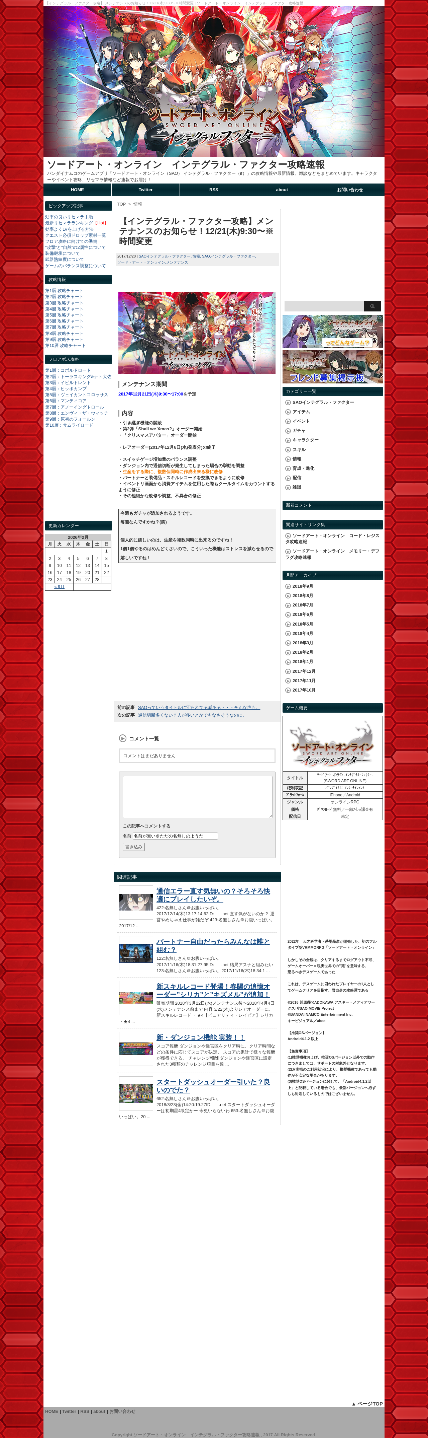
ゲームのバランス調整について (75, 265)
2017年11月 (304, 680)
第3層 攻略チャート (64, 302)
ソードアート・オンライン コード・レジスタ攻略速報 (332, 538)
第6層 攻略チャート (64, 320)
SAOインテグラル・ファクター (165, 256)
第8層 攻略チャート (64, 333)
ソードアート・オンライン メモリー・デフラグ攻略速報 (332, 554)
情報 (196, 256)
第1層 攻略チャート (64, 290)
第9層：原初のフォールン (70, 419)
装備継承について (62, 253)
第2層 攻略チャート (64, 296)
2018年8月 (303, 595)
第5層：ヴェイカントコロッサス (76, 394)
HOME (77, 189)
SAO (206, 256)
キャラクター (306, 439)
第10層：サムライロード (69, 425)
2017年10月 (304, 690)
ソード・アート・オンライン (141, 262)
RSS (213, 189)
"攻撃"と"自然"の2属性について (75, 247)
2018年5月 (303, 624)
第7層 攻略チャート (64, 327)
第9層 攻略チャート (64, 339)
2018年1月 (303, 661)
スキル (299, 449)
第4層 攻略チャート (64, 308)
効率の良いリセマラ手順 (69, 216)
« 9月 (59, 586)
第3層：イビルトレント (68, 382)
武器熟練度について (64, 259)
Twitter (146, 189)
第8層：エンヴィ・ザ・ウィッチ (76, 413)
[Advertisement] (78, 480)
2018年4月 (303, 633)
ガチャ (299, 430)
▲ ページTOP (367, 1404)
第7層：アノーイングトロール (74, 407)
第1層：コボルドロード (68, 370)
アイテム (301, 411)
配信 (297, 477)
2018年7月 (303, 604)
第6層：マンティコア (66, 400)
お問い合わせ (350, 189)
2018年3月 (303, 642)
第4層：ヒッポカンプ (66, 388)
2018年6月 (303, 614)
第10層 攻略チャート (65, 345)
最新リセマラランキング (69, 222)
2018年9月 (303, 586)
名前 (127, 844)
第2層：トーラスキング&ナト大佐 (78, 376)
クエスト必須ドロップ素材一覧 (75, 235)
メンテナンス (177, 262)
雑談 (297, 487)
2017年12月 (304, 671)
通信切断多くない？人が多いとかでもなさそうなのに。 (192, 715)
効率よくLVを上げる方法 (69, 229)
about (282, 189)
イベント (301, 421)
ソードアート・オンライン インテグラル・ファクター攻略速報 (186, 164)
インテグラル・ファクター (233, 256)
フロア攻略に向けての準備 (71, 241)
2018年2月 (303, 652)
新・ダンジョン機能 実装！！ (200, 1045)
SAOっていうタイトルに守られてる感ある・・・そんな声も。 (199, 707)
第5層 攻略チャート (64, 314)
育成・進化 (303, 468)
